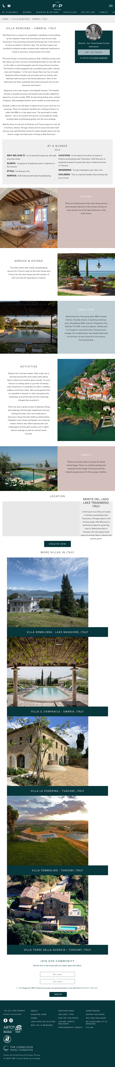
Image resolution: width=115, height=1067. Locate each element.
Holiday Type (66, 1014)
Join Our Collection (43, 1021)
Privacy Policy (89, 988)
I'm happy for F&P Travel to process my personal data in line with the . (57, 988)
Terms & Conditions (13, 1055)
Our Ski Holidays (68, 1018)
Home (34, 1018)
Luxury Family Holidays (66, 1022)
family (104, 12)
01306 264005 (99, 58)
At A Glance (10, 12)
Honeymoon (93, 1011)
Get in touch (93, 52)
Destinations (66, 1011)
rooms (27, 12)
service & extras (47, 12)
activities (88, 12)
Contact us (9, 5)
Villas (90, 1027)
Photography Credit (70, 1027)
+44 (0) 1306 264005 (3, 5)
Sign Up (58, 994)
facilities (70, 12)
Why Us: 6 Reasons (42, 1025)
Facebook (5, 1020)
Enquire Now (57, 544)
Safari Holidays (95, 1014)
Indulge (36, 1058)
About (34, 1011)
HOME (5, 19)
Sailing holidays (96, 1018)
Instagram (11, 1020)
